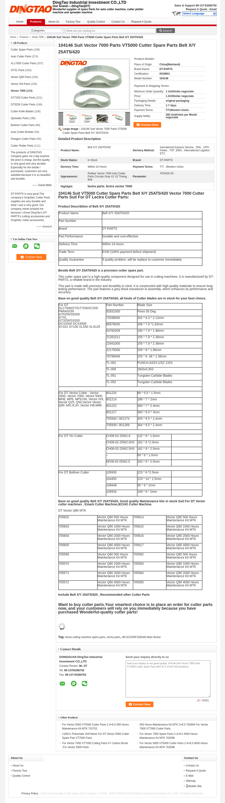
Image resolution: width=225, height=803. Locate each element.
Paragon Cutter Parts (23, 138)
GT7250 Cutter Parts (23, 97)
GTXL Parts (18, 70)
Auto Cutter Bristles (22, 132)
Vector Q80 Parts (21, 77)
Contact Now (149, 124)
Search (167, 30)
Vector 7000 (38, 37)
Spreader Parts (20, 118)
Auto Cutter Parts (21, 56)
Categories (38, 30)
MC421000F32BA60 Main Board (141, 637)
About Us (53, 21)
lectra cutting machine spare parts (85, 637)
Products (36, 21)
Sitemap (191, 780)
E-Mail (189, 775)
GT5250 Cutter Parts (23, 104)
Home (19, 21)
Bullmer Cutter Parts (23, 125)
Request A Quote (196, 9)
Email (213, 9)
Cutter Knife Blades (22, 111)
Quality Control (96, 21)
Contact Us (118, 21)
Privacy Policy (30, 793)
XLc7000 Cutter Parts (23, 63)
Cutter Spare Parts (22, 49)
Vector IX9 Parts (20, 83)
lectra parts (113, 637)
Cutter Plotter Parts (22, 145)
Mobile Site (194, 786)
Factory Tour (73, 21)
